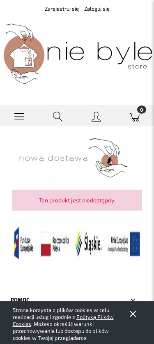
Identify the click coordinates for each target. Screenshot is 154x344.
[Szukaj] (58, 115)
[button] (19, 115)
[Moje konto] (96, 117)
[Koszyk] (134, 115)
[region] (77, 157)
